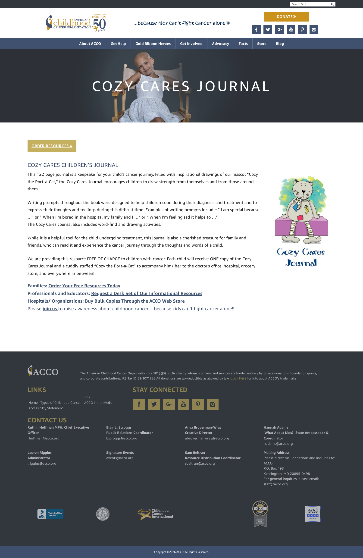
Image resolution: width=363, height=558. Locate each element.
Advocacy (220, 43)
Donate (286, 16)
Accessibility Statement (45, 408)
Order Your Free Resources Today (84, 286)
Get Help (118, 43)
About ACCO (90, 43)
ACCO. (180, 552)
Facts (243, 43)
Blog (280, 43)
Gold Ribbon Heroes (153, 43)
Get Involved (191, 43)
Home (33, 402)
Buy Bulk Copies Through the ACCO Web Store (135, 301)
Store (261, 43)
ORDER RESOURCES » (51, 145)
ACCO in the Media (98, 402)
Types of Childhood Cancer (60, 402)
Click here (238, 378)
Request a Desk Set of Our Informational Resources (146, 293)
